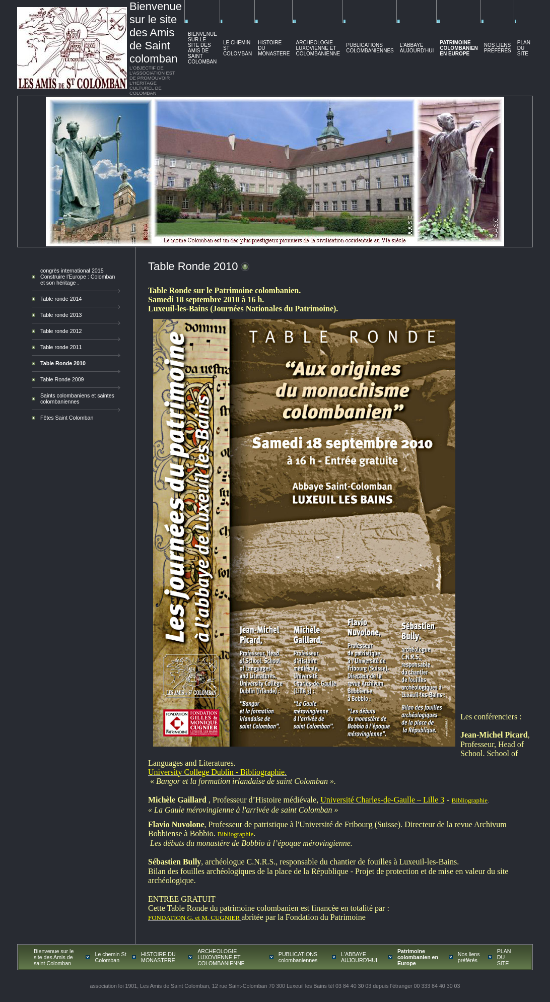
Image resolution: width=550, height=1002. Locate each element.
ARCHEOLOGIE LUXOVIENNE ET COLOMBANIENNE (318, 48)
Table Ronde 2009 (62, 379)
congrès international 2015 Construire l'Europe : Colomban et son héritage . (77, 277)
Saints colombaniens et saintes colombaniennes (77, 398)
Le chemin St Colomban (110, 957)
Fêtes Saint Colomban (66, 418)
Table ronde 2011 (61, 347)
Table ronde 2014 (61, 299)
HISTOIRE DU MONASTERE (158, 957)
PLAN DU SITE (523, 48)
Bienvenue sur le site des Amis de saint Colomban (202, 47)
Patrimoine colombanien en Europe (459, 48)
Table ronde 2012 (61, 331)
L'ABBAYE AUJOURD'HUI (417, 47)
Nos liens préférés (497, 47)
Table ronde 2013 (61, 315)
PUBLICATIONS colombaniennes (369, 47)
